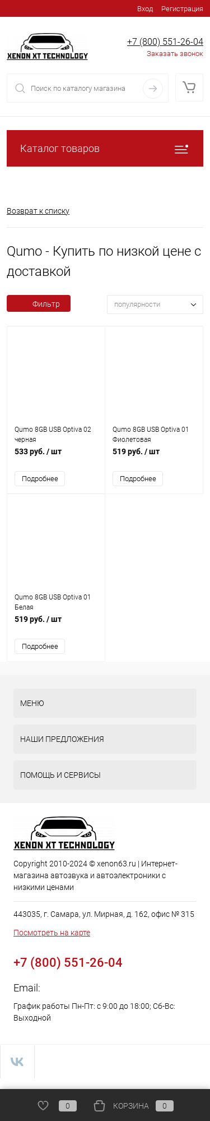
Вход (145, 8)
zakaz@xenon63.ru (85, 988)
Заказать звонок (175, 53)
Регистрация (182, 8)
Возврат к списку (38, 210)
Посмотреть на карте (51, 932)
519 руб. (154, 457)
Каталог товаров (105, 148)
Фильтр (38, 303)
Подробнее (40, 478)
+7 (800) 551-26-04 (165, 41)
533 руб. (56, 457)
